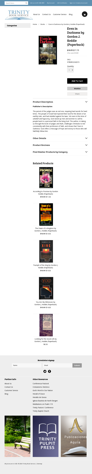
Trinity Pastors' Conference (43, 407)
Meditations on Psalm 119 (43, 404)
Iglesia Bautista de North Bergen (45, 400)
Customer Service (59, 14)
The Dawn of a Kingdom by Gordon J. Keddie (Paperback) (45, 229)
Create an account (81, 3)
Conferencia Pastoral (41, 383)
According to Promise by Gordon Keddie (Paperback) (45, 192)
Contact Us (46, 14)
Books (43, 24)
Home (35, 24)
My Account (50, 3)
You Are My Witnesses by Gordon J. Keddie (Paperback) (45, 303)
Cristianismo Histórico (41, 387)
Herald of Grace (39, 394)
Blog (70, 14)
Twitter (44, 371)
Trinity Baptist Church (41, 411)
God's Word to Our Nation (43, 390)
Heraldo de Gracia (39, 397)
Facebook (49, 371)
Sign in (72, 3)
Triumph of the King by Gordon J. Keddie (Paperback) (45, 266)
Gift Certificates (62, 3)
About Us (36, 14)
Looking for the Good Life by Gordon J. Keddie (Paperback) (45, 340)
